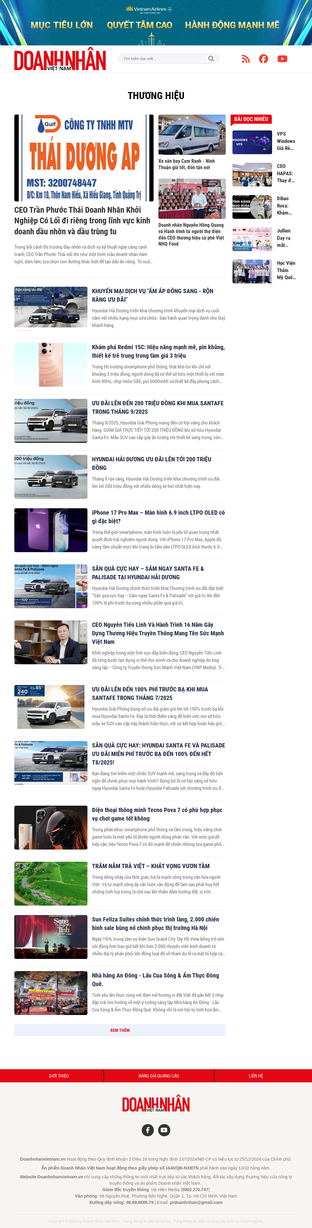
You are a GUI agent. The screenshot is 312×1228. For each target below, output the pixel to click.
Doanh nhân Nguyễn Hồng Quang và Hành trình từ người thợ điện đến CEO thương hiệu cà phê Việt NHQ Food (191, 234)
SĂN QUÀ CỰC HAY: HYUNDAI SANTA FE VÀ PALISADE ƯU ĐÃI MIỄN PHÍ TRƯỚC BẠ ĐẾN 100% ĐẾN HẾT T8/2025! (158, 754)
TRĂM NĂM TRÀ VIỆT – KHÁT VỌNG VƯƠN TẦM (151, 866)
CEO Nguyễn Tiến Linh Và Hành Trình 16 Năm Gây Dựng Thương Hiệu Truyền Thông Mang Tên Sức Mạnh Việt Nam (158, 633)
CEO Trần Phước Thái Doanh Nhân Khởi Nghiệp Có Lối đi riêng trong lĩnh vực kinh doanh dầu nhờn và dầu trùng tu (82, 220)
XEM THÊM (120, 1030)
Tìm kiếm (211, 59)
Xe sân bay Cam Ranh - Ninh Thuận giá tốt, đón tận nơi (186, 164)
